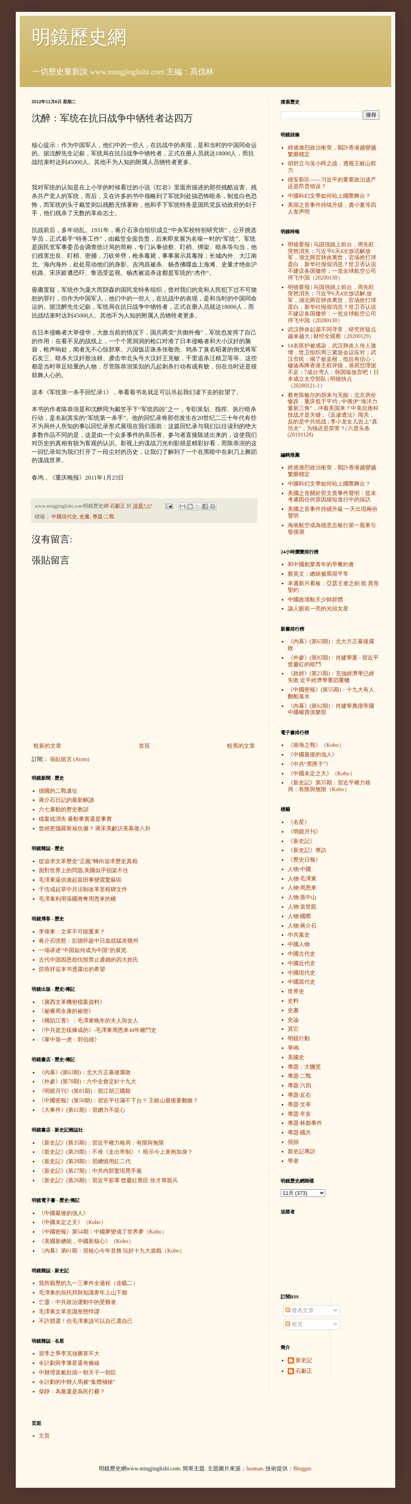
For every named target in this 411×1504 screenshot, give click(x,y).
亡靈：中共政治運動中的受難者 (77, 1302)
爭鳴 (293, 1048)
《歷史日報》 (304, 860)
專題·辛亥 (299, 1114)
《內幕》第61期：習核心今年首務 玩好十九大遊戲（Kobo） (112, 1251)
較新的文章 (47, 746)
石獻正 (304, 1371)
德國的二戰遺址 (58, 791)
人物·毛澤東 (302, 879)
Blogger (302, 1469)
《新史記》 (301, 841)
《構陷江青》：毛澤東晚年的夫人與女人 (88, 1021)
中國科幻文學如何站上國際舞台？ (329, 196)
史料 (293, 1001)
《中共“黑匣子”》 (309, 764)
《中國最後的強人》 (64, 1213)
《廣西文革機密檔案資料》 (72, 1002)
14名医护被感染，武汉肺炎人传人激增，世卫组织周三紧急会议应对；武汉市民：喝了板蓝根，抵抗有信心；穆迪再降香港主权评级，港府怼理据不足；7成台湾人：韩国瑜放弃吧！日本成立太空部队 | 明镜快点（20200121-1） (333, 366)
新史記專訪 (301, 1151)
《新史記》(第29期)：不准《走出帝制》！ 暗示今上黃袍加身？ (116, 1152)
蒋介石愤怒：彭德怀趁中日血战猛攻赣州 (88, 941)
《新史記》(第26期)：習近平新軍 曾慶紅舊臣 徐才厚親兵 (108, 1180)
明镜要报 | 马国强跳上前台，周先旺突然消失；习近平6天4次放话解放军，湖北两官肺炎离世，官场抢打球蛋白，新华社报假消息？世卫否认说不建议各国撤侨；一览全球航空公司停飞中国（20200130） (332, 261)
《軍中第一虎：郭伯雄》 (69, 1040)
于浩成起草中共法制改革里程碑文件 (83, 889)
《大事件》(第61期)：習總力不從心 (82, 1110)
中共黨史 (299, 935)
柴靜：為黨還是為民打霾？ (72, 1391)
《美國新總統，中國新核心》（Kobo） (86, 1241)
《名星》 (299, 822)
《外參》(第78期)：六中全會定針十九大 (87, 1082)
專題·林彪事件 (305, 1123)
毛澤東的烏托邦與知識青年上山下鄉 (83, 1293)
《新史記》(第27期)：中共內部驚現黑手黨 (90, 1171)
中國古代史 (301, 954)
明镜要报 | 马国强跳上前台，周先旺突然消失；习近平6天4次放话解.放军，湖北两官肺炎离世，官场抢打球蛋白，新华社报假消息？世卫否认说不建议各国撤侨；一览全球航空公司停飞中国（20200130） (332, 303)
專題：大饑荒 (304, 1067)
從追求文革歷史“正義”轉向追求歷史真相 (88, 861)
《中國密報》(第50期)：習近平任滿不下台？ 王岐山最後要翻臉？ (119, 1100)
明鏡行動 (299, 1038)
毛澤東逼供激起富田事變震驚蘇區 (80, 880)
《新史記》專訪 (307, 850)
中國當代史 (301, 982)
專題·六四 (299, 1085)
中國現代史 (64, 517)
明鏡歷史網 (79, 36)
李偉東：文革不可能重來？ (72, 932)
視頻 (293, 1142)
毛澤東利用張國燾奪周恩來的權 (77, 899)
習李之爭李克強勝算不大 (69, 1354)
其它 (293, 1029)
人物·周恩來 (302, 888)
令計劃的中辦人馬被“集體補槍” (77, 1382)
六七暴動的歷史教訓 (64, 809)
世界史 (296, 991)
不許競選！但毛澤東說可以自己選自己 (86, 1321)
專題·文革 (299, 1104)
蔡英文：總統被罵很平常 (318, 574)
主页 (44, 1436)
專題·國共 (299, 1133)
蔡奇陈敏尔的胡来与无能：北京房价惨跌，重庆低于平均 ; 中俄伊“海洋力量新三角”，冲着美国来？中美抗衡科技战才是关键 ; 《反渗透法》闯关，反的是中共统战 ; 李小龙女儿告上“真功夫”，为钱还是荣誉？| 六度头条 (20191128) (333, 415)
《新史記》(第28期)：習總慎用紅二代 (85, 1161)
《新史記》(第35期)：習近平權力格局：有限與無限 (101, 1143)
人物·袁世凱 (302, 907)
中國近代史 (301, 963)
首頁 (144, 746)
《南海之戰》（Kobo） (316, 745)
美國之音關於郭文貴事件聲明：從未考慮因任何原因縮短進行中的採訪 (332, 496)
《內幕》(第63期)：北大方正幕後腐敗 (85, 1072)
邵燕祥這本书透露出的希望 (72, 969)
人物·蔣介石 (302, 926)
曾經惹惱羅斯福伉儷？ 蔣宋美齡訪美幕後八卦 (95, 828)
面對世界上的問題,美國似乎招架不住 (84, 870)
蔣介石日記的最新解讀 (66, 800)
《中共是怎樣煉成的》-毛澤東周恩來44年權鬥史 (98, 1030)
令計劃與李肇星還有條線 (69, 1363)
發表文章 (299, 1310)
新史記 (304, 1360)
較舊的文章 (241, 746)
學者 (293, 1161)
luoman (254, 1469)
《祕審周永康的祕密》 (66, 1011)
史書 (84, 517)
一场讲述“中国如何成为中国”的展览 (82, 950)
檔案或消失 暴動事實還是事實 (75, 819)
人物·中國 (299, 869)
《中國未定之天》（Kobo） (72, 1222)
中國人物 (299, 944)
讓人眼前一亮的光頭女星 (318, 609)
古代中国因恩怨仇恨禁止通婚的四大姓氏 (88, 960)
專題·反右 (299, 1095)
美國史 (296, 1057)
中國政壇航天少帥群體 (315, 600)
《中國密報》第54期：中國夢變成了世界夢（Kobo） (103, 1232)
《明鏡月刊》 (304, 832)
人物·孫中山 (302, 897)
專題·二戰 (103, 517)
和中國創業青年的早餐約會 (321, 564)
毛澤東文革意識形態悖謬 (69, 1312)
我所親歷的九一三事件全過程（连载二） (88, 1283)
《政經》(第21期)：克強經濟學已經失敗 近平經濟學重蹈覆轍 (331, 677)
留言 (294, 1324)
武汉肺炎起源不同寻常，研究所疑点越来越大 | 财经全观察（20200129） (332, 333)
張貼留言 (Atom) (70, 759)
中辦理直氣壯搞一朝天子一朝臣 (77, 1373)
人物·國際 (299, 916)
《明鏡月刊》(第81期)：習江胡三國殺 (85, 1091)
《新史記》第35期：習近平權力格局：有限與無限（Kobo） (329, 786)
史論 (293, 1020)
